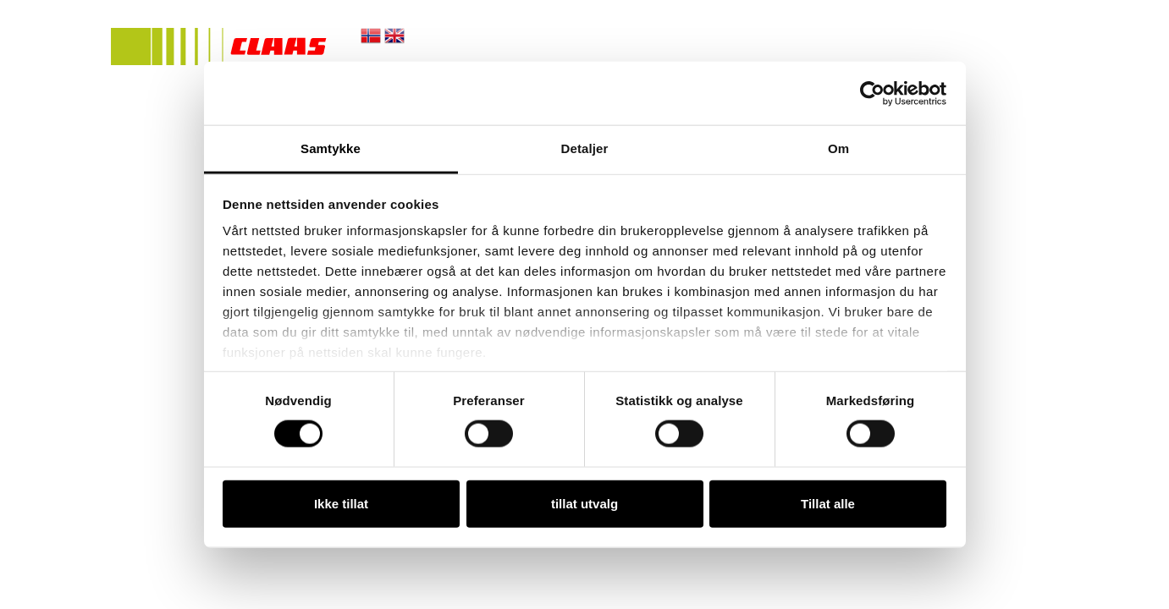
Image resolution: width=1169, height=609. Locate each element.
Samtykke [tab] (331, 148)
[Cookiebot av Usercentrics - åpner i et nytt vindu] (872, 93)
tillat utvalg (584, 503)
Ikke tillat (341, 503)
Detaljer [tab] (585, 148)
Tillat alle (828, 503)
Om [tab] (838, 148)
